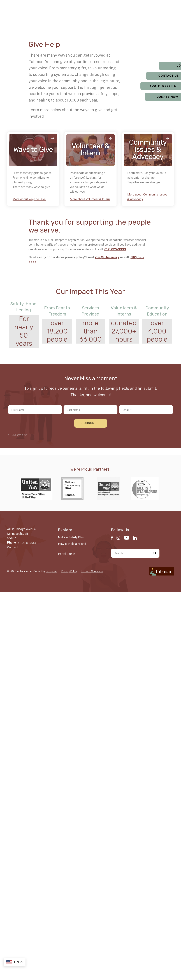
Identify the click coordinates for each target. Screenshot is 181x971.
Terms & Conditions (92, 571)
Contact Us (158, 75)
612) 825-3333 (115, 249)
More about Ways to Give (29, 199)
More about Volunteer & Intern (90, 199)
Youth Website (158, 86)
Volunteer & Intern (90, 149)
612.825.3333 (27, 543)
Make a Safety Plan (71, 537)
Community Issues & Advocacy (148, 149)
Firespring (51, 571)
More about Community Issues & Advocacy (147, 197)
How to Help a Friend (72, 544)
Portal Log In (66, 554)
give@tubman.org (107, 257)
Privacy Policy (69, 571)
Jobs (159, 65)
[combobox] (130, 553)
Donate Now (159, 96)
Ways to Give (33, 149)
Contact (12, 547)
